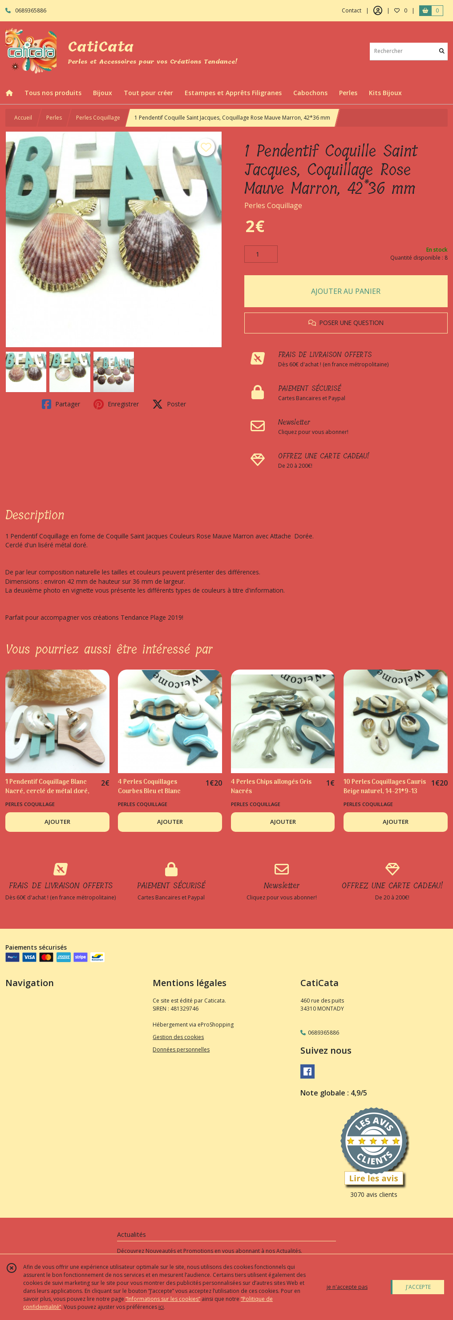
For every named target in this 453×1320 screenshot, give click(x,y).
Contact (351, 10)
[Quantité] (261, 254)
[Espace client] (377, 10)
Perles (54, 117)
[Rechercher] (442, 51)
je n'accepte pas (347, 1287)
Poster (169, 404)
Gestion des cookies (178, 1037)
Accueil (23, 117)
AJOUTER (57, 822)
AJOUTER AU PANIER (345, 291)
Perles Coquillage (98, 117)
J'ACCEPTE (418, 1287)
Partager (61, 404)
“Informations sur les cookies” (162, 1299)
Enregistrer (116, 404)
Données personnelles (181, 1049)
